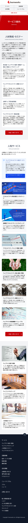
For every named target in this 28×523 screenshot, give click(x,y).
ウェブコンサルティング (8, 445)
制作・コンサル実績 (7, 458)
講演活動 (4, 463)
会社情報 (7, 9)
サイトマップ (5, 508)
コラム (3, 484)
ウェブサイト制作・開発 (7, 443)
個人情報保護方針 (6, 498)
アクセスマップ (5, 476)
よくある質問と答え (7, 503)
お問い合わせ (14, 12)
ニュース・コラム (20, 9)
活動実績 (21, 6)
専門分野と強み (6, 474)
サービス (7, 6)
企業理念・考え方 (6, 471)
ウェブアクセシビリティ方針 (9, 505)
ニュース (4, 487)
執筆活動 (4, 461)
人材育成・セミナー (7, 448)
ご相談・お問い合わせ (15, 133)
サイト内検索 (5, 510)
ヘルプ (3, 501)
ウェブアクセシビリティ (8, 450)
